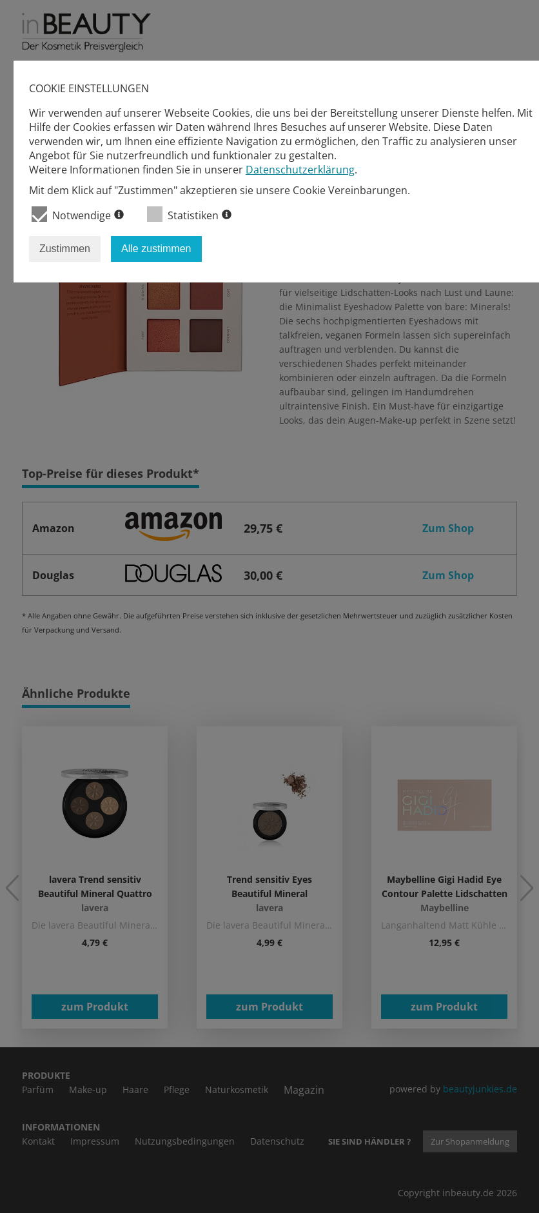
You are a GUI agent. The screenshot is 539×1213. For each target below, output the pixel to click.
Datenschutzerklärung (300, 170)
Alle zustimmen (156, 248)
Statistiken (189, 214)
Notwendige (78, 214)
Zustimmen (64, 248)
